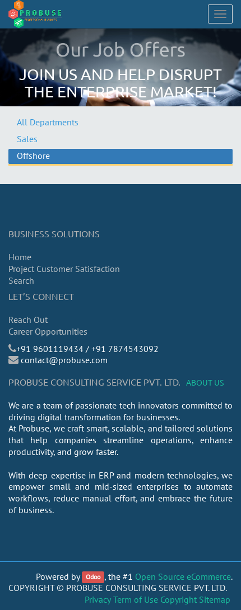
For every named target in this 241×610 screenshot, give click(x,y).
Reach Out (28, 319)
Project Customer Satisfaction (64, 268)
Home (19, 256)
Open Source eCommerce (183, 576)
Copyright (178, 599)
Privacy (98, 599)
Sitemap (214, 599)
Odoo (93, 577)
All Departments (47, 122)
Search (21, 280)
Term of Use (135, 599)
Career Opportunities (47, 331)
